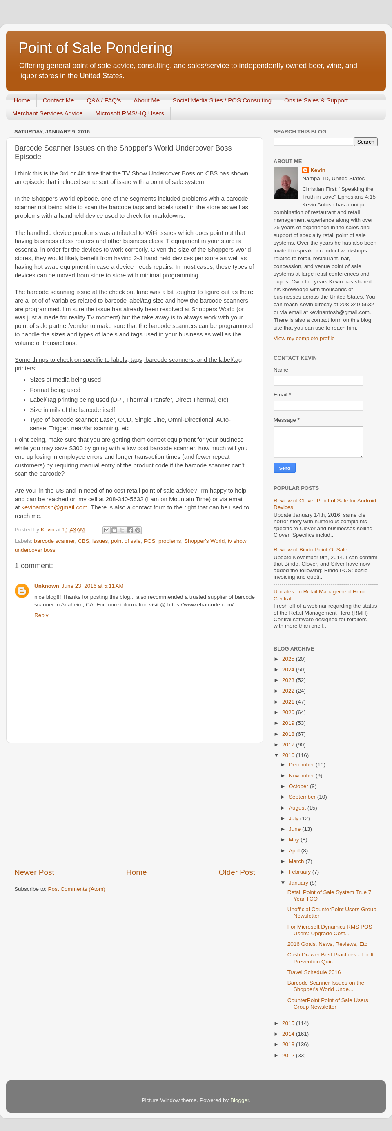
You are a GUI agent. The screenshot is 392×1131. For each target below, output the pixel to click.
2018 (289, 734)
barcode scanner (54, 541)
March (297, 861)
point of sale (126, 541)
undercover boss (35, 550)
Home (22, 100)
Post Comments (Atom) (76, 889)
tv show (237, 541)
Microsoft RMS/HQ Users (130, 113)
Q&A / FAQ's (104, 100)
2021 (289, 702)
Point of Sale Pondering (95, 48)
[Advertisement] (135, 805)
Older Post (237, 872)
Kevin (317, 170)
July (294, 818)
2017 (289, 744)
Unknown (46, 586)
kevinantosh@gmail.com (55, 507)
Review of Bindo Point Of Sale (310, 550)
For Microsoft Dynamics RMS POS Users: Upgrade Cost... (329, 930)
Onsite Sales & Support (316, 100)
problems (169, 541)
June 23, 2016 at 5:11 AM (93, 586)
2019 (289, 723)
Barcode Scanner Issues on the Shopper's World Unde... (325, 986)
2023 (289, 680)
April (295, 851)
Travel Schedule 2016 (314, 972)
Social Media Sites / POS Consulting (222, 100)
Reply (41, 615)
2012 (289, 1055)
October (299, 786)
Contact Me (58, 100)
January (299, 883)
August (298, 808)
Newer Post (34, 872)
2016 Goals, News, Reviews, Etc (327, 944)
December (302, 764)
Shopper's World (204, 541)
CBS (83, 541)
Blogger (239, 1100)
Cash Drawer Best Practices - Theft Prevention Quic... (330, 958)
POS (150, 541)
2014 (289, 1034)
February (300, 872)
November (302, 775)
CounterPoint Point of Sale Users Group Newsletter (327, 1003)
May (295, 840)
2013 (289, 1044)
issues (100, 541)
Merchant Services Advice (47, 113)
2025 (289, 659)
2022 (289, 691)
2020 (289, 712)
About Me (147, 100)
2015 (289, 1023)
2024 (289, 669)
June (295, 829)
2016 (289, 755)
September (303, 797)
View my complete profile (304, 338)
